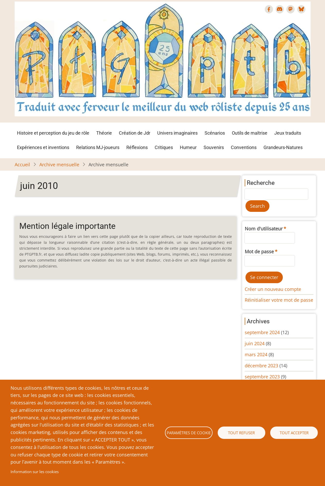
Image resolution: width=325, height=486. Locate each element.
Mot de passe (259, 251)
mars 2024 (256, 354)
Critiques (164, 147)
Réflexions (137, 147)
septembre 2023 (262, 377)
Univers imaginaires (177, 133)
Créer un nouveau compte (273, 289)
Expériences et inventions (43, 147)
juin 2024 (255, 343)
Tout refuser (241, 432)
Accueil (22, 164)
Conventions (244, 147)
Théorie (104, 133)
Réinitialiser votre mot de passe (279, 300)
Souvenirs (214, 147)
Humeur (188, 147)
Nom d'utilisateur (264, 228)
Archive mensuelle (59, 164)
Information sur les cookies (35, 471)
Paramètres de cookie (189, 432)
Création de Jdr (134, 133)
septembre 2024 (262, 332)
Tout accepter (294, 432)
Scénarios (215, 133)
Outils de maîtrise (249, 133)
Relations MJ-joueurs (97, 147)
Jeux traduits (287, 133)
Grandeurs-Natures (283, 147)
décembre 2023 (261, 365)
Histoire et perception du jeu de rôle (53, 133)
